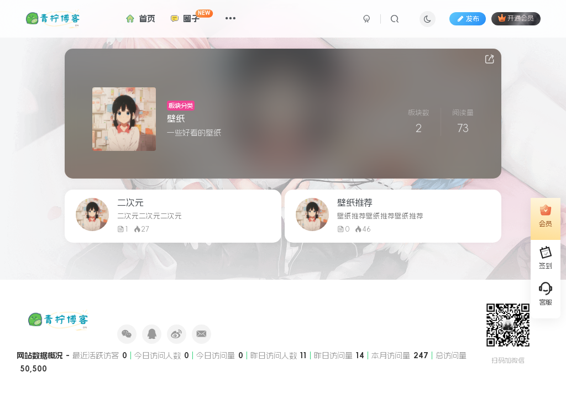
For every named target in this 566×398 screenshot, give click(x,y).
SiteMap (282, 309)
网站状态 (190, 309)
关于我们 (221, 309)
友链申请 (128, 309)
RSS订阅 (252, 309)
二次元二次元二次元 (149, 215)
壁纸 (176, 118)
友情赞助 (159, 309)
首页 (138, 18)
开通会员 (516, 18)
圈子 (189, 16)
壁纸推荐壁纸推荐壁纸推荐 (380, 215)
